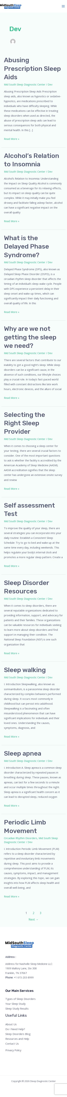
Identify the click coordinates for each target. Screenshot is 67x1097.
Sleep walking (25, 670)
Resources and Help (17, 1038)
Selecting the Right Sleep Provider (24, 423)
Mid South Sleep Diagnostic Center (24, 84)
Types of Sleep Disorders (20, 999)
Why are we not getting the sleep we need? (30, 337)
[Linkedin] (27, 1056)
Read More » (11, 138)
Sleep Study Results (17, 1008)
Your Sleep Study (15, 1003)
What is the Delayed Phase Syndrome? (26, 246)
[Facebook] (7, 1056)
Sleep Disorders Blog (18, 1034)
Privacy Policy (13, 1050)
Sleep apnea (22, 753)
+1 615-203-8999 (24, 977)
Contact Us (12, 1043)
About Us (11, 1024)
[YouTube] (22, 1056)
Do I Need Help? (15, 1029)
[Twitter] (12, 1056)
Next (33, 919)
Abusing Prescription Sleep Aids (32, 68)
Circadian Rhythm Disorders (20, 838)
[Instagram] (17, 1056)
